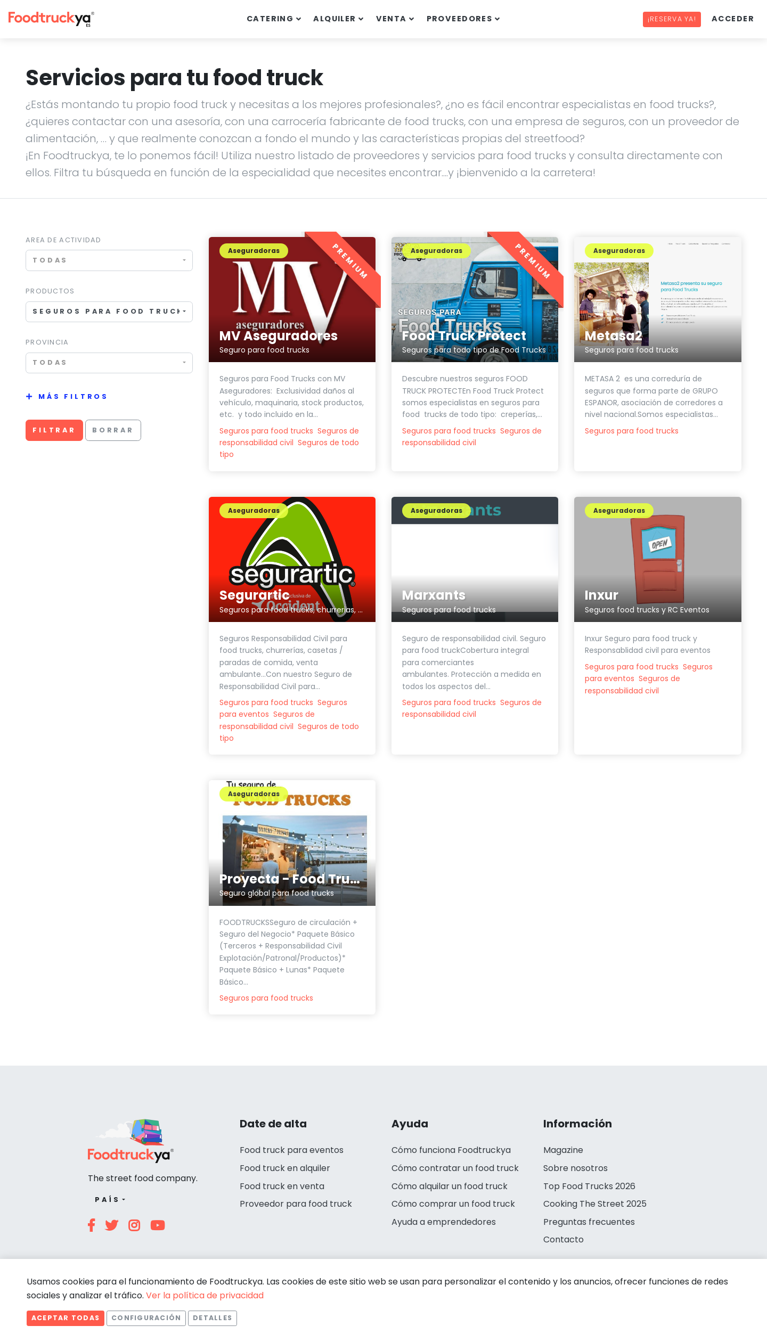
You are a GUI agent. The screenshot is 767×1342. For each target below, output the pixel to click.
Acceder (733, 18)
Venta (391, 18)
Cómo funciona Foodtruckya (451, 1150)
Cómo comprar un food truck (453, 1204)
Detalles (212, 1317)
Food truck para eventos (292, 1150)
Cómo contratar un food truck (455, 1168)
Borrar (113, 430)
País (107, 1199)
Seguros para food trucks (266, 430)
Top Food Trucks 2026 (589, 1186)
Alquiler (334, 18)
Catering (270, 18)
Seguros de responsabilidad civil (472, 708)
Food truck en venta (282, 1186)
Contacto (563, 1239)
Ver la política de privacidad (205, 1295)
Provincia (47, 342)
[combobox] (109, 260)
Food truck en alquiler (285, 1168)
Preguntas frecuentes (589, 1222)
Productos (50, 291)
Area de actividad (64, 239)
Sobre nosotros (575, 1168)
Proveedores (460, 18)
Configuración (146, 1317)
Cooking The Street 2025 (595, 1204)
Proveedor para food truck (296, 1204)
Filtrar (54, 430)
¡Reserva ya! (672, 18)
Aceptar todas (65, 1317)
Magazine (563, 1150)
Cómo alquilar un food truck (449, 1186)
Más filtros (73, 396)
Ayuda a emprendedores (443, 1222)
